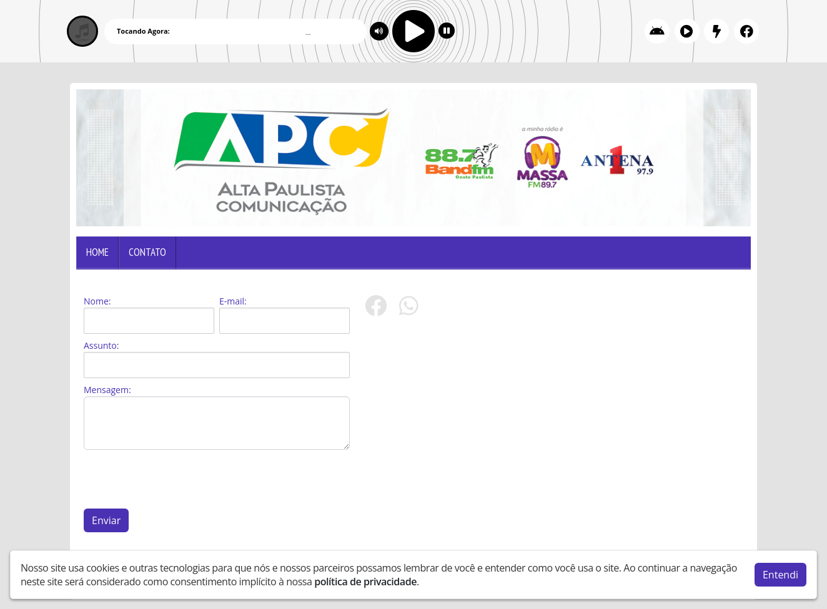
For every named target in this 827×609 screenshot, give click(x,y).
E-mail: (233, 301)
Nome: (97, 301)
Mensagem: (107, 390)
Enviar (106, 520)
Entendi (780, 574)
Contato (147, 252)
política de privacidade (365, 581)
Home (97, 252)
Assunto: (101, 345)
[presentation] (179, 479)
